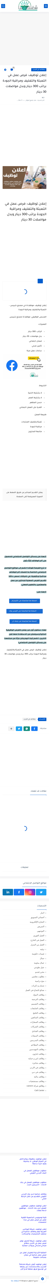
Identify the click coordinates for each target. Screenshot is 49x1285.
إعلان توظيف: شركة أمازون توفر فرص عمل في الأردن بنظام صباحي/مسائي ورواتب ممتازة (33, 1243)
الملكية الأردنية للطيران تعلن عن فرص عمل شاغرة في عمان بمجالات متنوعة (33, 1255)
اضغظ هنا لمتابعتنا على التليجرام (24, 601)
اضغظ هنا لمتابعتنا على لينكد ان (24, 621)
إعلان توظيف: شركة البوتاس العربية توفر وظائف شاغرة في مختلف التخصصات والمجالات (33, 1231)
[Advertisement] (24, 39)
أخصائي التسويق (37, 917)
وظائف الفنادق (38, 1031)
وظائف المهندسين (36, 1049)
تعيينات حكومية (38, 954)
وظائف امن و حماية (36, 1058)
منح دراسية (39, 981)
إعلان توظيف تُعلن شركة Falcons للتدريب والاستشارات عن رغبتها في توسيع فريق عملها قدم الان (32, 1267)
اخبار (42, 913)
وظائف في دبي (38, 1072)
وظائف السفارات (37, 1022)
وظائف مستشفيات (36, 1081)
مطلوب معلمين (38, 976)
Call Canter (39, 1090)
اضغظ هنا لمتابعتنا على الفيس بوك (24, 611)
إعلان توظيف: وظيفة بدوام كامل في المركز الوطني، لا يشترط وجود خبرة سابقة (32, 1161)
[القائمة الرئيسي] (46, 6)
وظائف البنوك (38, 995)
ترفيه (42, 949)
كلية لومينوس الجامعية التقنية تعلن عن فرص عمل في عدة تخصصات (33, 1220)
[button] (34, 728)
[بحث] (3, 6)
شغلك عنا (15, 1281)
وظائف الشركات (37, 1026)
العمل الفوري (38, 935)
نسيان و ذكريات (37, 985)
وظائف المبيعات (37, 1036)
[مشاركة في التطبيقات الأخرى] (11, 728)
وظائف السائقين (37, 1017)
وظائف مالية (39, 1077)
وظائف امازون (38, 1054)
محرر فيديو (39, 972)
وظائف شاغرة (38, 1063)
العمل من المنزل (37, 945)
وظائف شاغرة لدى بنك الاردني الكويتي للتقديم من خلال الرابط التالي (33, 1196)
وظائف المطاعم (37, 1045)
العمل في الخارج (37, 940)
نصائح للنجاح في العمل (34, 990)
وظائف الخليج (38, 1013)
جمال (42, 958)
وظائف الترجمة (38, 999)
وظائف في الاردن (39, 70)
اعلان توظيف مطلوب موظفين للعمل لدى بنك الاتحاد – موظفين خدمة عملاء (32, 1208)
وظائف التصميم (37, 1004)
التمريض (40, 926)
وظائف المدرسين (37, 1040)
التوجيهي (40, 931)
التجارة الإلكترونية (37, 922)
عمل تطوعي (39, 967)
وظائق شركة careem (35, 1086)
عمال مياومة (39, 963)
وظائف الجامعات (37, 1008)
